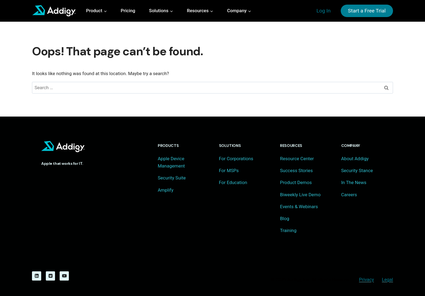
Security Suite (172, 178)
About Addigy (355, 158)
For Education (233, 182)
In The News (353, 182)
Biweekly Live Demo (300, 194)
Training (288, 230)
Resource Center (297, 158)
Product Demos (296, 182)
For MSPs (229, 170)
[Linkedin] (36, 276)
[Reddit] (50, 276)
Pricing (128, 10)
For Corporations (236, 158)
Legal (387, 279)
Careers (349, 194)
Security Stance (357, 170)
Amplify (165, 190)
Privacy (366, 279)
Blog (284, 218)
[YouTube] (64, 276)
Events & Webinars (299, 206)
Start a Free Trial (367, 11)
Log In (323, 11)
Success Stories (296, 170)
